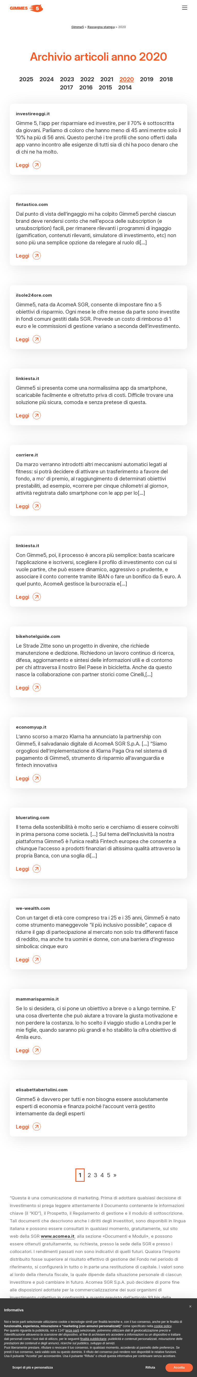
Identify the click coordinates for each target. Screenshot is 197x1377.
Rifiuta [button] (150, 1367)
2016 (86, 87)
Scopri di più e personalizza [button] (32, 1367)
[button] (190, 1306)
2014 (125, 87)
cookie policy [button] (162, 1326)
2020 (127, 79)
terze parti (72, 1330)
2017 (66, 87)
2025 (26, 79)
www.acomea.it (57, 1236)
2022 (87, 79)
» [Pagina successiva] (114, 1175)
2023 (67, 79)
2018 (166, 79)
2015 (105, 87)
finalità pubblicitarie (93, 1339)
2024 (47, 79)
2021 (106, 79)
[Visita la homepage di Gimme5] (26, 8)
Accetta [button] (179, 1367)
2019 (146, 79)
